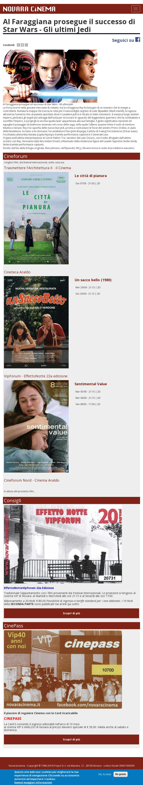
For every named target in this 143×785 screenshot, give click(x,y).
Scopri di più (71, 613)
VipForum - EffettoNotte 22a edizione (35, 376)
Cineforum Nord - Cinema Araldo (31, 480)
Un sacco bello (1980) (93, 279)
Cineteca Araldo (17, 272)
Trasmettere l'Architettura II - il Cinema (37, 167)
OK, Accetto (104, 774)
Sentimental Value (91, 384)
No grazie (120, 774)
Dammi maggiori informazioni (33, 782)
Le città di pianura (91, 175)
